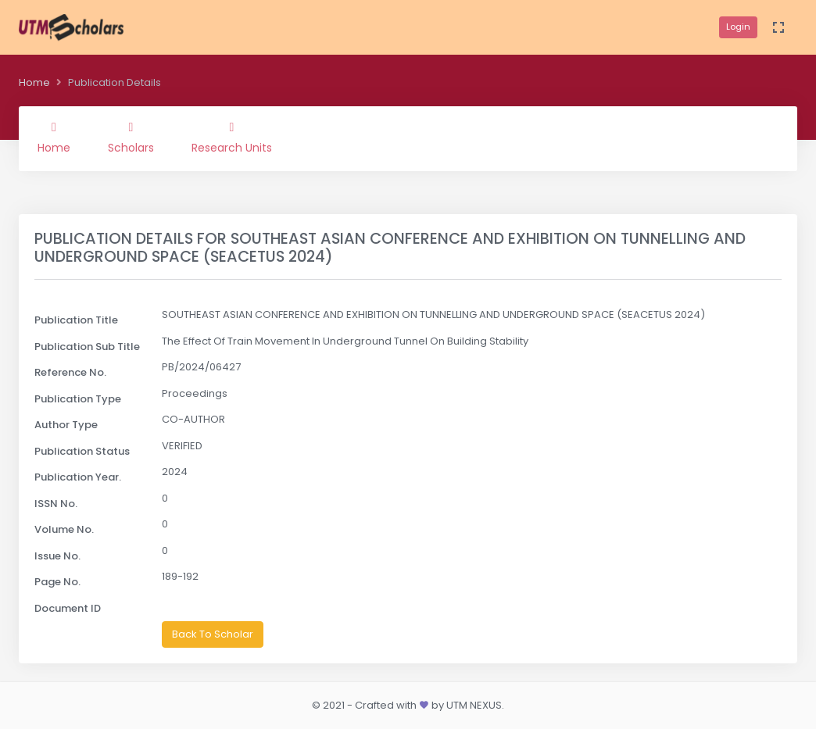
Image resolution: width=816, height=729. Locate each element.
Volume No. (64, 529)
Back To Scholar (212, 634)
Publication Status (82, 451)
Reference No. (70, 372)
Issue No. (57, 556)
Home (34, 82)
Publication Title (76, 320)
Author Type (66, 424)
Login (738, 26)
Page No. (57, 581)
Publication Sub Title (87, 346)
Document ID (67, 608)
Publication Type (77, 398)
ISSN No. (55, 503)
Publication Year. (77, 477)
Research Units (231, 138)
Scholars (131, 138)
